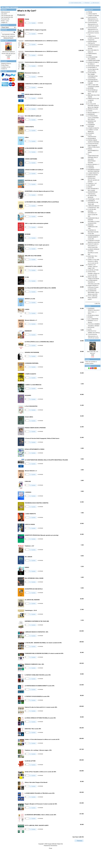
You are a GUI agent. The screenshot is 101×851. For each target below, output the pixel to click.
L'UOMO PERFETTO (93, 173)
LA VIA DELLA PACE (93, 315)
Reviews (87, 359)
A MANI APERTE (92, 53)
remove (41, 22)
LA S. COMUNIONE (93, 318)
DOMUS (90, 187)
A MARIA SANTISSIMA (94, 60)
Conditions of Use (5, 67)
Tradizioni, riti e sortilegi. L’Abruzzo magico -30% (93, 266)
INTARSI (90, 317)
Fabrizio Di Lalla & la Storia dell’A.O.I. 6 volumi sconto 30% (93, 245)
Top (2, 7)
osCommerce (53, 845)
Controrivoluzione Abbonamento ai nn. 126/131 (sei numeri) (93, 29)
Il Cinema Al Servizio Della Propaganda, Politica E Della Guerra (94, 145)
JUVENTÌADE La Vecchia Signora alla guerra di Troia (93, 69)
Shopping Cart (89, 9)
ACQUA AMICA (92, 138)
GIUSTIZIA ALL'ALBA (93, 65)
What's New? (4, 40)
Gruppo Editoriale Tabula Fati (55, 843)
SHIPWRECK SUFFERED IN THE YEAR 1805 (93, 202)
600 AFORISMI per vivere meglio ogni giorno (93, 91)
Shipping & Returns (6, 63)
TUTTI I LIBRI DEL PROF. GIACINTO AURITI (93, 297)
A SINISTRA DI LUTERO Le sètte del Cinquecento (93, 38)
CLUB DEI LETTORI (93, 270)
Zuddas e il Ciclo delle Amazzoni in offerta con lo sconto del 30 (93, 261)
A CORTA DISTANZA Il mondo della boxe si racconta (94, 46)
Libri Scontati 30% (6, 15)
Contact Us (4, 68)
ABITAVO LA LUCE (93, 109)
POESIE (90, 12)
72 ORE (90, 102)
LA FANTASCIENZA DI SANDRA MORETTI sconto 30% (94, 237)
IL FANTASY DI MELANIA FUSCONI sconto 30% (93, 231)
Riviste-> (3, 20)
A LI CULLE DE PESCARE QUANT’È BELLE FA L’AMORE (93, 105)
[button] (75, 3)
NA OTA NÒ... (91, 327)
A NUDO (90, 110)
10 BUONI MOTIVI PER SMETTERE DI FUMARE (93, 81)
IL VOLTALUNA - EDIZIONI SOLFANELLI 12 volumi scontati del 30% (92, 213)
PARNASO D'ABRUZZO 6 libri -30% (93, 226)
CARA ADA (91, 166)
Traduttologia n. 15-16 (93, 199)
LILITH (89, 329)
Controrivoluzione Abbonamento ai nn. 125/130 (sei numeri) (93, 24)
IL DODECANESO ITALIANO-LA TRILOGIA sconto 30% (94, 282)
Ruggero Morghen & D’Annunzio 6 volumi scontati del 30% (93, 287)
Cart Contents (14, 7)
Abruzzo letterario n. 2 (93, 164)
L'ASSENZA (91, 167)
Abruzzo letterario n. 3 (93, 112)
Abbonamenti (4, 12)
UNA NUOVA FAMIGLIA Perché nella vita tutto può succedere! (8, 53)
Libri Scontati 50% (6, 17)
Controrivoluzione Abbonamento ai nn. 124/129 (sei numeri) (93, 19)
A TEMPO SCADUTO (93, 128)
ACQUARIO (91, 133)
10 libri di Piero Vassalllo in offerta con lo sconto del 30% (93, 273)
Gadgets (3, 22)
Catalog (7, 7)
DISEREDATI (91, 114)
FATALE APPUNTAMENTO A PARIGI (93, 150)
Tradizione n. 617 (92, 183)
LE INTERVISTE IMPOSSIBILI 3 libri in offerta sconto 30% (93, 292)
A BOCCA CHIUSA (93, 174)
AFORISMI (90, 88)
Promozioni (4, 19)
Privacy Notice (5, 65)
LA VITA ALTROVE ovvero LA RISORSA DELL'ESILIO (93, 117)
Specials (87, 340)
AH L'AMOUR (91, 185)
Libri (2, 13)
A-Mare (90, 55)
